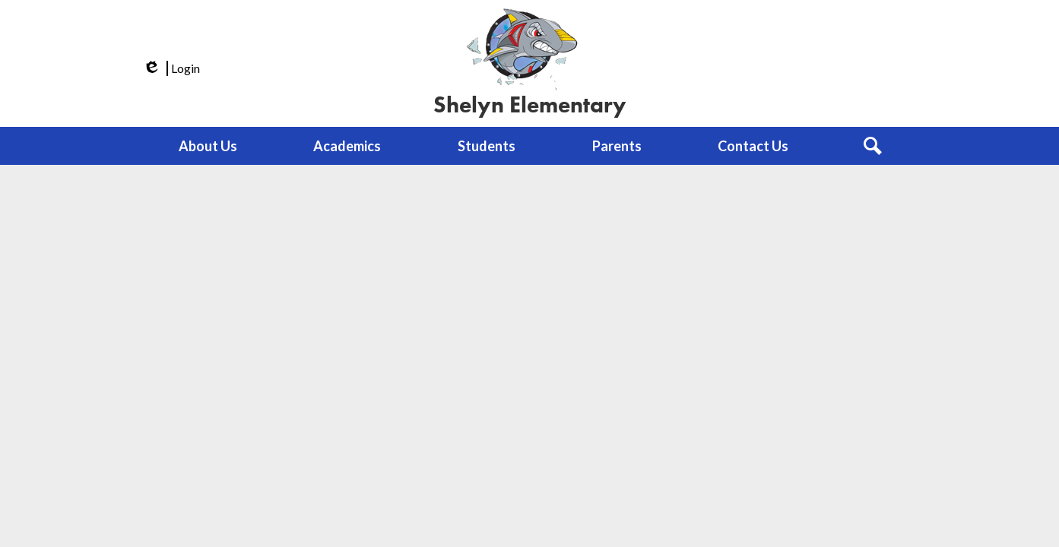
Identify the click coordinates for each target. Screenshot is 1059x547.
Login (170, 68)
